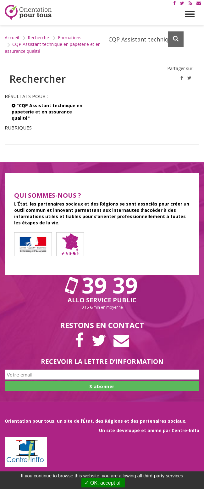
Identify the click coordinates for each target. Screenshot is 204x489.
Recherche (38, 38)
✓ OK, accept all (103, 483)
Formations (69, 38)
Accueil (12, 38)
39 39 (102, 285)
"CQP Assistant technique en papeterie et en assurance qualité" (47, 111)
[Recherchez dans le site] (143, 39)
